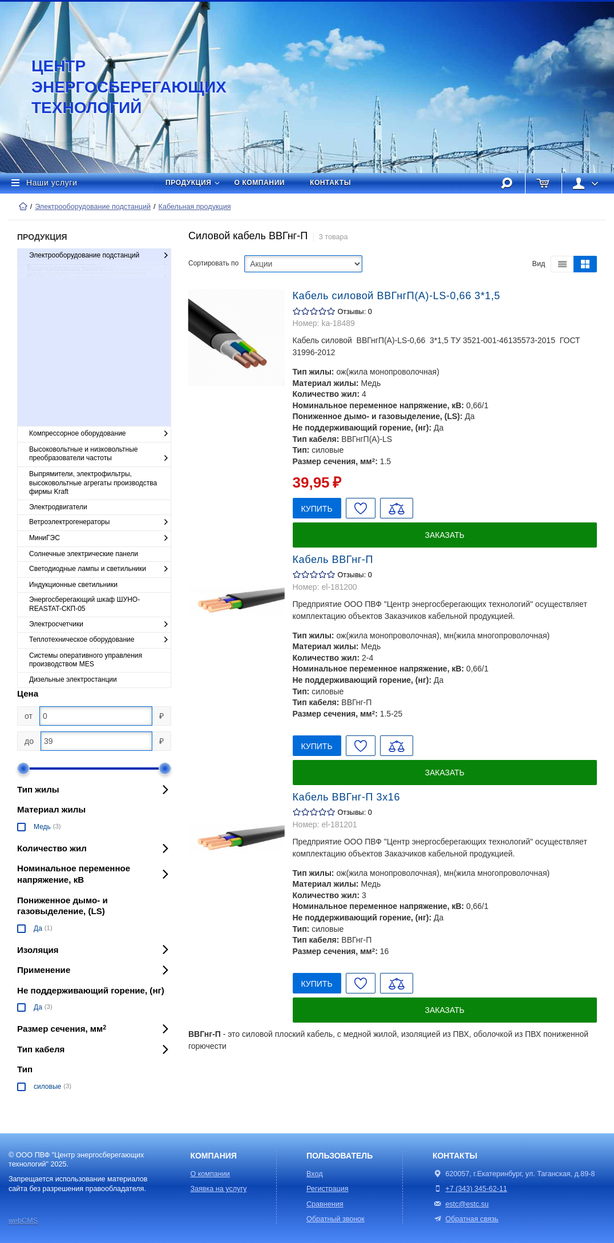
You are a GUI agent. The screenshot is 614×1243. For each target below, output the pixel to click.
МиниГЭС (100, 538)
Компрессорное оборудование (100, 434)
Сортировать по (213, 263)
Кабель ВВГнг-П (333, 559)
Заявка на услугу (218, 1189)
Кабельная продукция (195, 207)
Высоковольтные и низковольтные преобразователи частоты (100, 454)
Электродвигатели (58, 507)
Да (38, 928)
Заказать (444, 535)
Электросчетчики (100, 624)
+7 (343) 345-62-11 (476, 1189)
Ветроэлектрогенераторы (100, 522)
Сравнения (325, 1204)
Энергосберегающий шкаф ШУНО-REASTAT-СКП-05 (84, 604)
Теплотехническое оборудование (100, 640)
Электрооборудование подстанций (93, 207)
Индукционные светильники (73, 585)
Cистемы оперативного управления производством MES (85, 660)
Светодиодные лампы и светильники (100, 569)
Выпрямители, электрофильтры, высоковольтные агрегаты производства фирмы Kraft (93, 483)
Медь (42, 827)
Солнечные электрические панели (83, 554)
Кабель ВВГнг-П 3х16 (347, 797)
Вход (314, 1174)
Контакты (330, 183)
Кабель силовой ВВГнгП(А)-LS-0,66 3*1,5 (396, 295)
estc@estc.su (467, 1204)
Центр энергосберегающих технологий (117, 86)
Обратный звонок (335, 1219)
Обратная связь (465, 1219)
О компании (260, 183)
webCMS (23, 1221)
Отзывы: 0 (355, 312)
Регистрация (327, 1189)
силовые (47, 1087)
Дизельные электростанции (73, 679)
